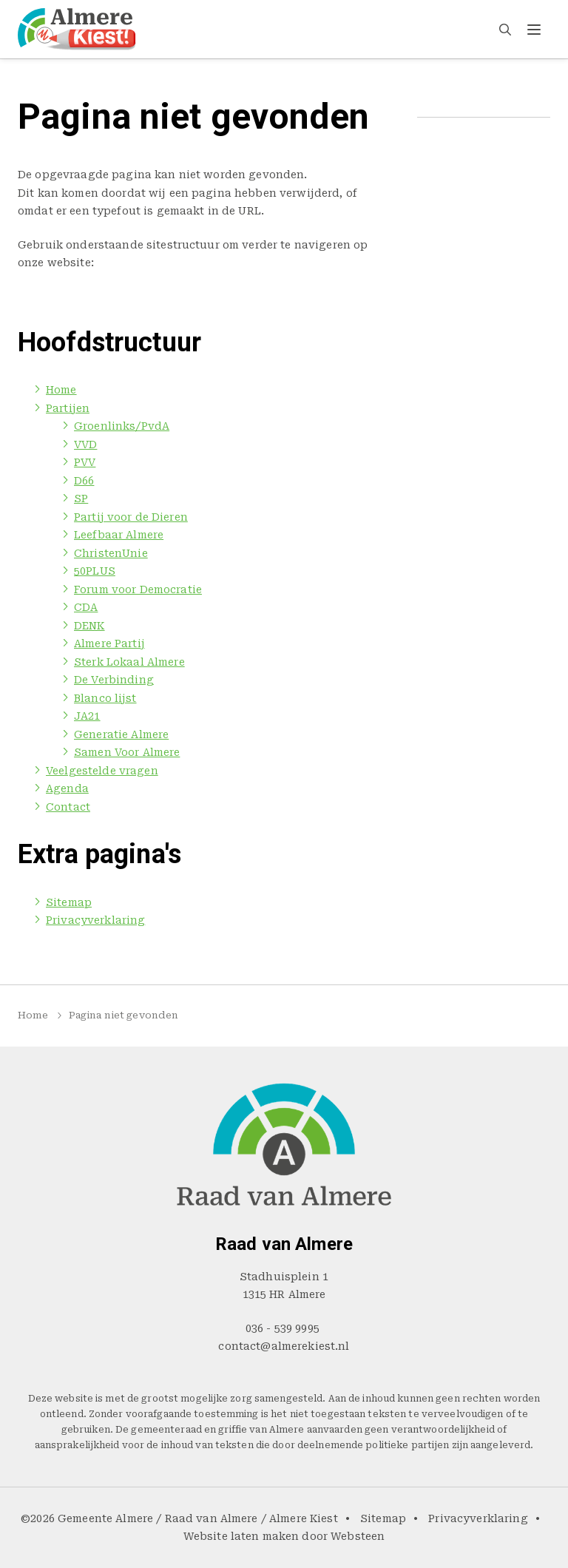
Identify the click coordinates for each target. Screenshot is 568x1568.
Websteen (358, 1536)
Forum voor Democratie (138, 589)
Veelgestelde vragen (330, 29)
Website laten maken (241, 1536)
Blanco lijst (105, 698)
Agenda (422, 29)
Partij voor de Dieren (131, 517)
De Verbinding (114, 680)
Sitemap (69, 902)
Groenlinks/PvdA (121, 426)
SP (81, 498)
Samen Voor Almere (127, 752)
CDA (86, 607)
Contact (481, 29)
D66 (84, 481)
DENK (89, 626)
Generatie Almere (121, 734)
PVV (84, 462)
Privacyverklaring (95, 920)
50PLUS (94, 571)
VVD (85, 444)
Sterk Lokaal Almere (129, 662)
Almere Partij (109, 643)
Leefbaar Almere (118, 535)
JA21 (87, 716)
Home (185, 29)
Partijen (238, 29)
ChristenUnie (111, 553)
